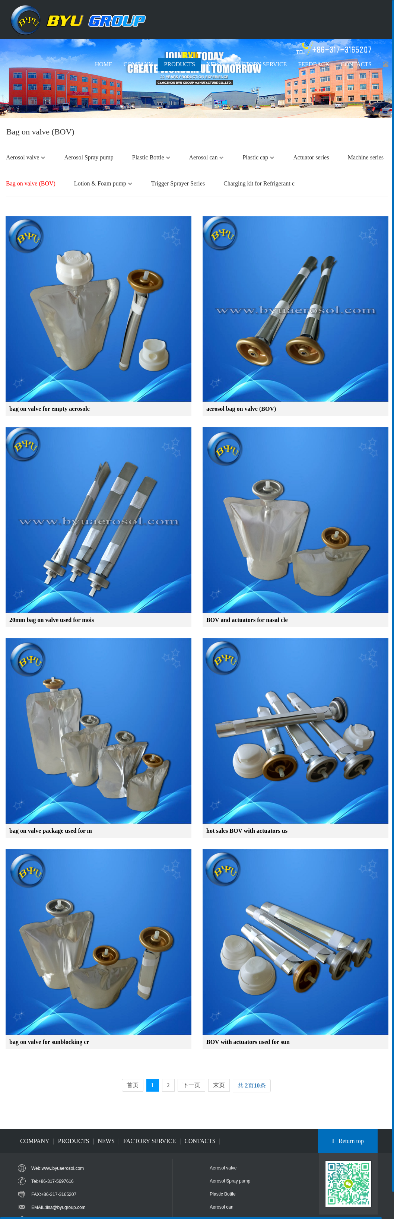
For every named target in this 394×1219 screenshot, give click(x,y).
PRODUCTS (73, 1141)
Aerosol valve (25, 157)
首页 (133, 1085)
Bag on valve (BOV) (30, 183)
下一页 (191, 1085)
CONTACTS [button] (356, 64)
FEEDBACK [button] (313, 64)
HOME (103, 64)
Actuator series (311, 157)
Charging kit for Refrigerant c (259, 183)
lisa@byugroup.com (65, 1207)
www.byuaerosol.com (63, 1168)
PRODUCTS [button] (179, 64)
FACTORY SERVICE (149, 1141)
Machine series (366, 157)
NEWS (106, 1141)
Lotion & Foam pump (103, 183)
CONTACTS (199, 1141)
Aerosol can (206, 157)
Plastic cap (258, 157)
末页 (219, 1085)
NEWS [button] (214, 64)
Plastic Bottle (151, 157)
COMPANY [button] (138, 64)
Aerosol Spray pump (88, 157)
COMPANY (35, 1141)
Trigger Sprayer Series (178, 183)
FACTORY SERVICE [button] (260, 64)
